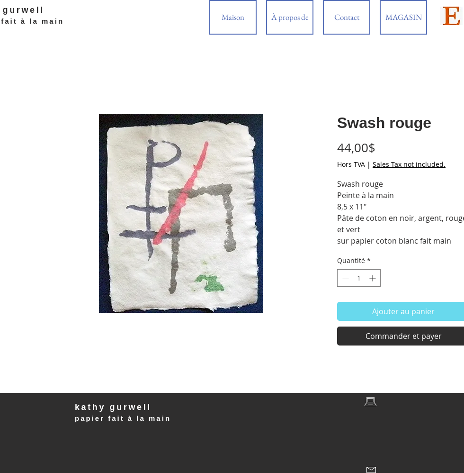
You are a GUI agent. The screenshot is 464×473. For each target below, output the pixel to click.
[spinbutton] (358, 278)
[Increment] (373, 278)
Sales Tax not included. (409, 164)
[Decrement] (344, 278)
